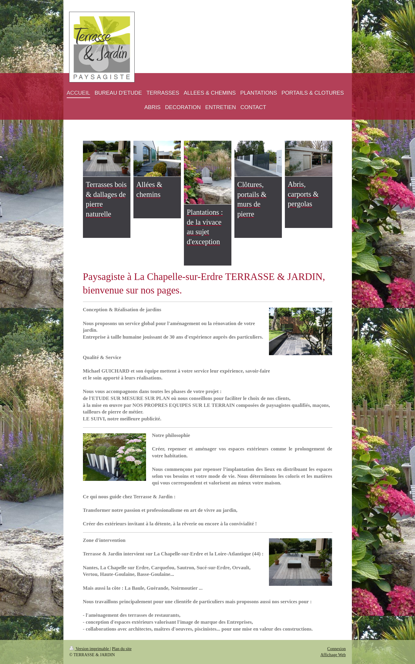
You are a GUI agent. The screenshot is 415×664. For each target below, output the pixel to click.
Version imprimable (89, 649)
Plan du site (121, 649)
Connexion (336, 649)
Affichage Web (333, 655)
